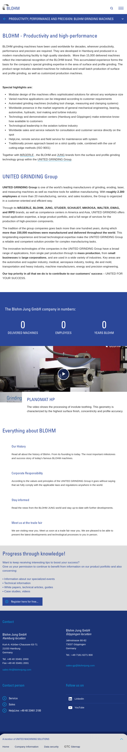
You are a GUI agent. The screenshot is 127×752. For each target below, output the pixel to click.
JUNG (61, 155)
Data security (51, 746)
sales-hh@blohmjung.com (16, 669)
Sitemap (75, 746)
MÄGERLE (27, 155)
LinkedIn (79, 698)
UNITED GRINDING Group (54, 159)
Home (6, 746)
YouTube (79, 707)
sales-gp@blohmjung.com (80, 665)
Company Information (27, 746)
